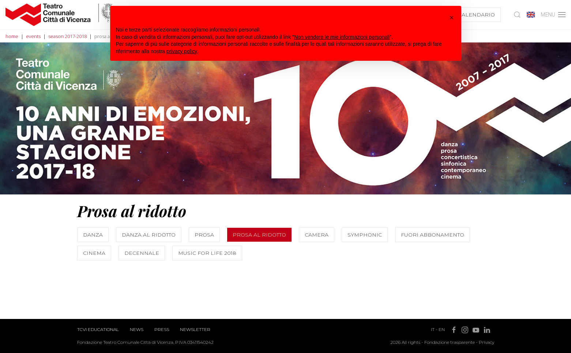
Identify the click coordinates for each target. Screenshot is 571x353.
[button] (452, 17)
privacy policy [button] (181, 51)
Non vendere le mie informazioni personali (342, 37)
